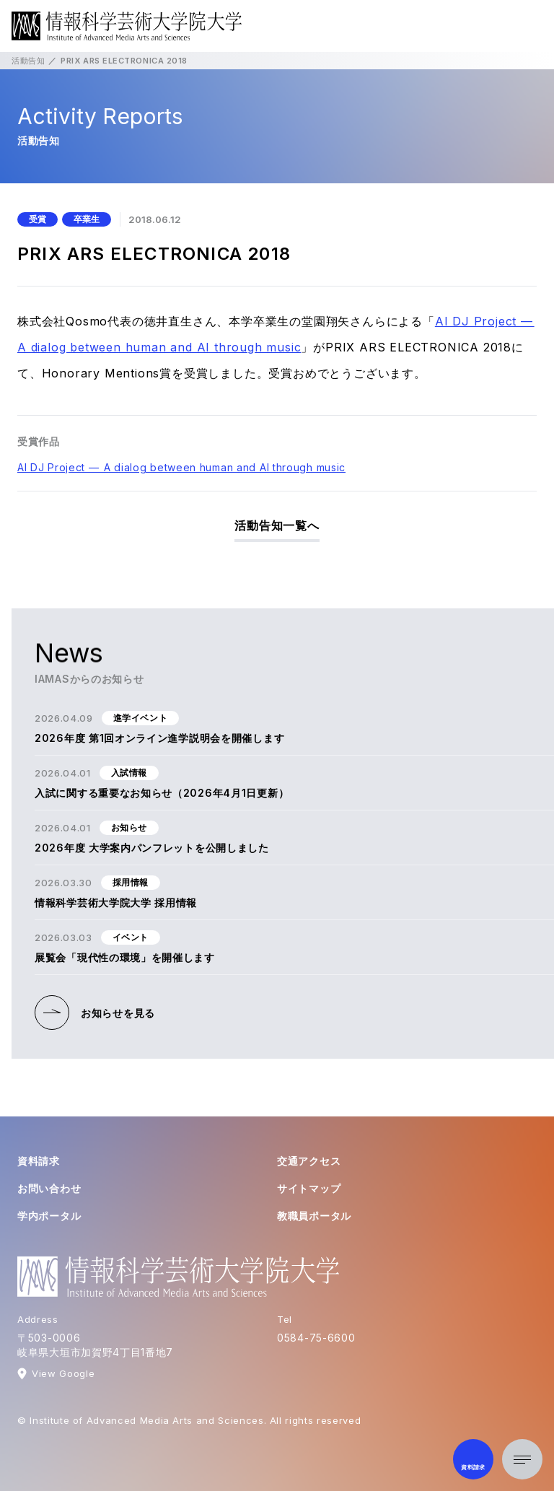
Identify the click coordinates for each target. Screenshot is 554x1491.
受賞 (37, 219)
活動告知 (28, 61)
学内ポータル (49, 1216)
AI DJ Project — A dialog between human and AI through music (181, 467)
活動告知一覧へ (277, 525)
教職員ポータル (314, 1216)
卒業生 (87, 219)
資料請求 (38, 1161)
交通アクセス (308, 1161)
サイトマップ (308, 1188)
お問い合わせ (49, 1188)
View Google (63, 1373)
